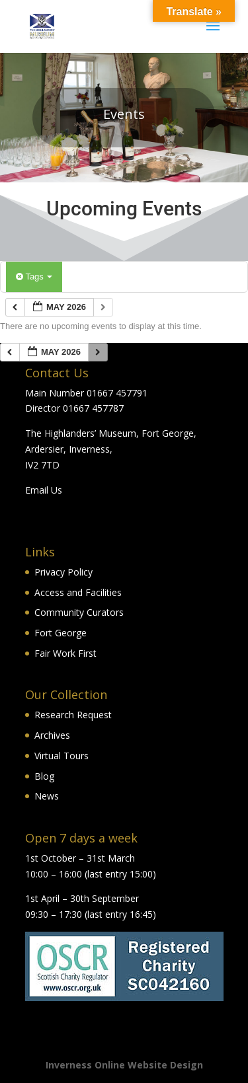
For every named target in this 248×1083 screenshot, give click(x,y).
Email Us (43, 490)
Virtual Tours (61, 755)
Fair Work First (65, 653)
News (46, 796)
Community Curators (79, 612)
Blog (44, 776)
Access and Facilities (78, 592)
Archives (52, 735)
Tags (34, 276)
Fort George (60, 632)
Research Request (73, 714)
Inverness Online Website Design (124, 1065)
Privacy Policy (63, 572)
